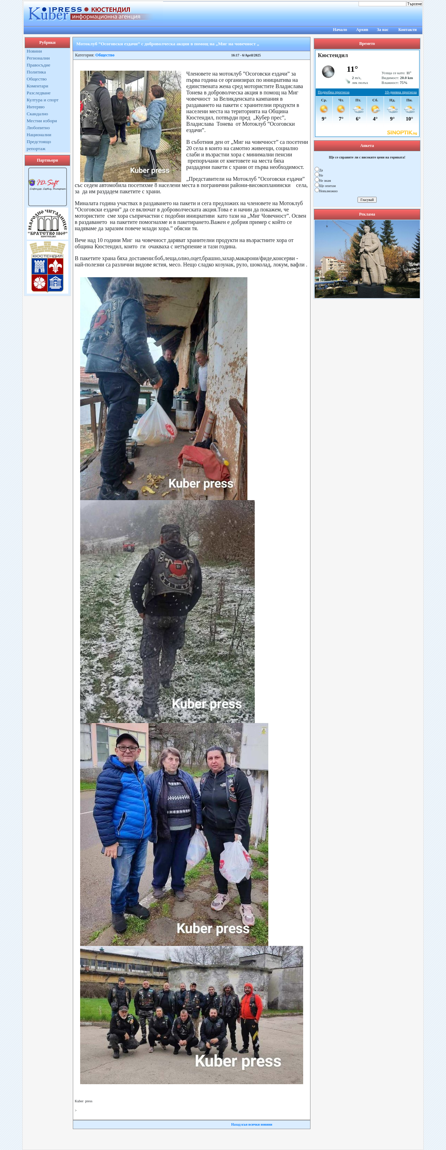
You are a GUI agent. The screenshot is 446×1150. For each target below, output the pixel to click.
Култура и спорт (43, 99)
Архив (362, 29)
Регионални (38, 58)
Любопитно (38, 127)
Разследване (39, 92)
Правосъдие (39, 65)
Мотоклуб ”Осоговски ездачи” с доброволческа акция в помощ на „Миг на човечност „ (167, 43)
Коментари (37, 85)
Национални (39, 134)
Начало (340, 29)
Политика (36, 72)
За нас (383, 29)
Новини (34, 51)
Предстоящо (39, 141)
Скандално (37, 113)
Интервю (36, 106)
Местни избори (42, 120)
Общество (37, 78)
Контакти (407, 29)
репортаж (36, 148)
